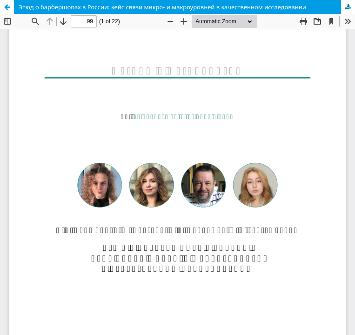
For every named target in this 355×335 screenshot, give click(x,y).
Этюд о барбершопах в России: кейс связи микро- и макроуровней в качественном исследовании (162, 7)
